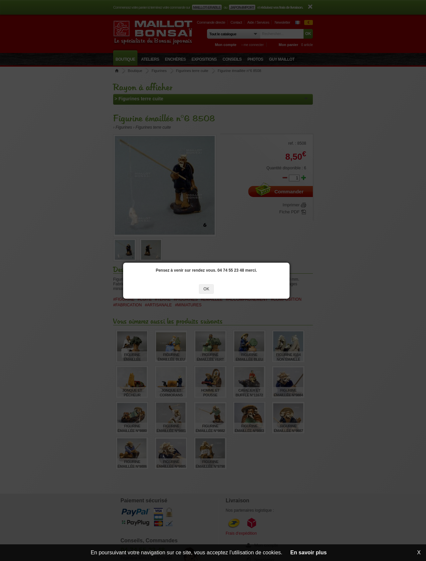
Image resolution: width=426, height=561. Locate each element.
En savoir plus (308, 552)
